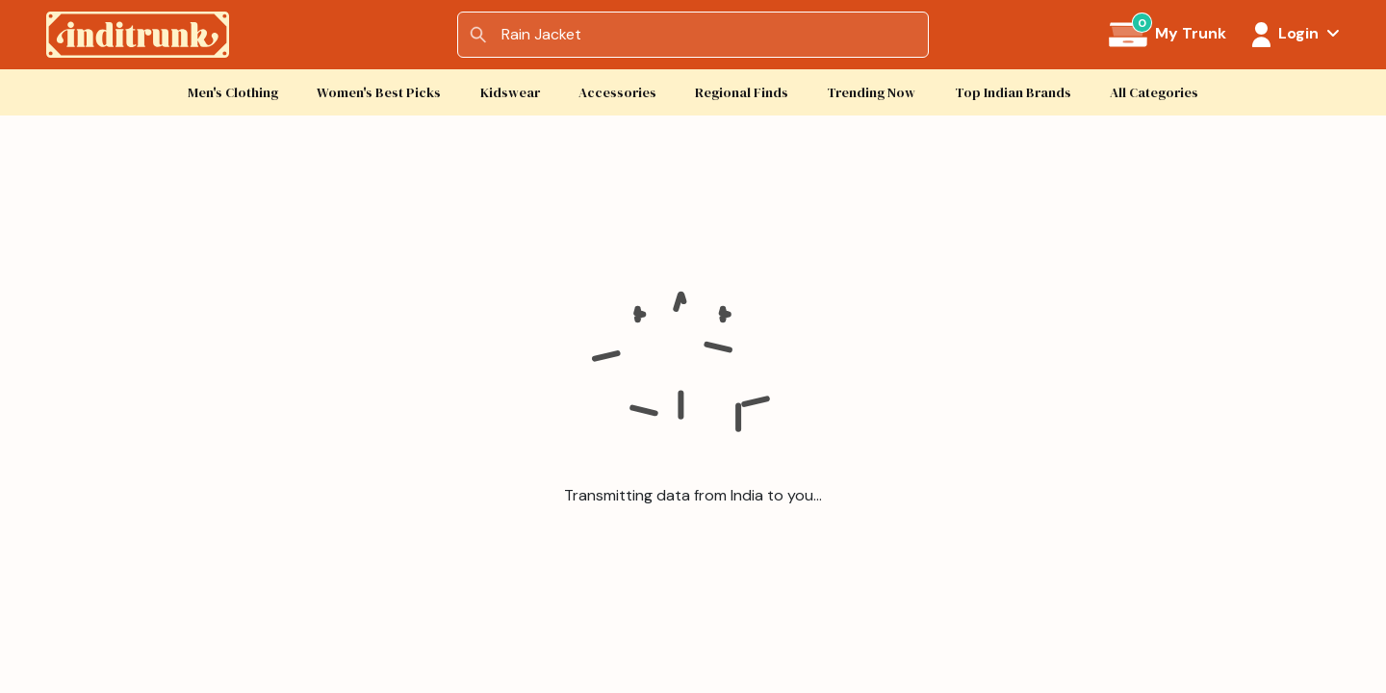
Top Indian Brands (1013, 93)
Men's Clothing (233, 93)
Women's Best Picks (379, 93)
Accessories (617, 93)
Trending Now (871, 93)
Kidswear (510, 93)
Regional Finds (741, 93)
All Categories (1154, 93)
